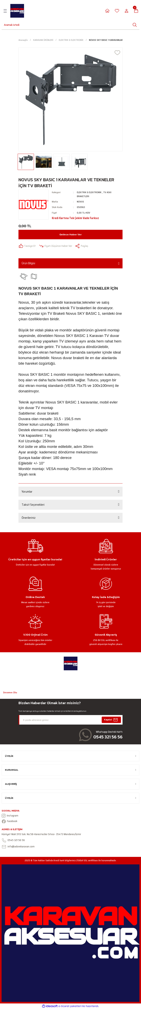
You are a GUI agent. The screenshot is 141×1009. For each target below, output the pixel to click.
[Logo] (17, 11)
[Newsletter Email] (70, 720)
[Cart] (136, 11)
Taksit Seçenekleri (33, 504)
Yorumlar (27, 491)
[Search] (9, 25)
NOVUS (80, 201)
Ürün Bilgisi (28, 263)
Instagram (10, 816)
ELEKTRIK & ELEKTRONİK (89, 192)
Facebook (9, 821)
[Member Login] (107, 11)
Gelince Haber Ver (70, 234)
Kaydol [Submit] (111, 720)
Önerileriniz (29, 517)
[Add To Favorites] (117, 53)
